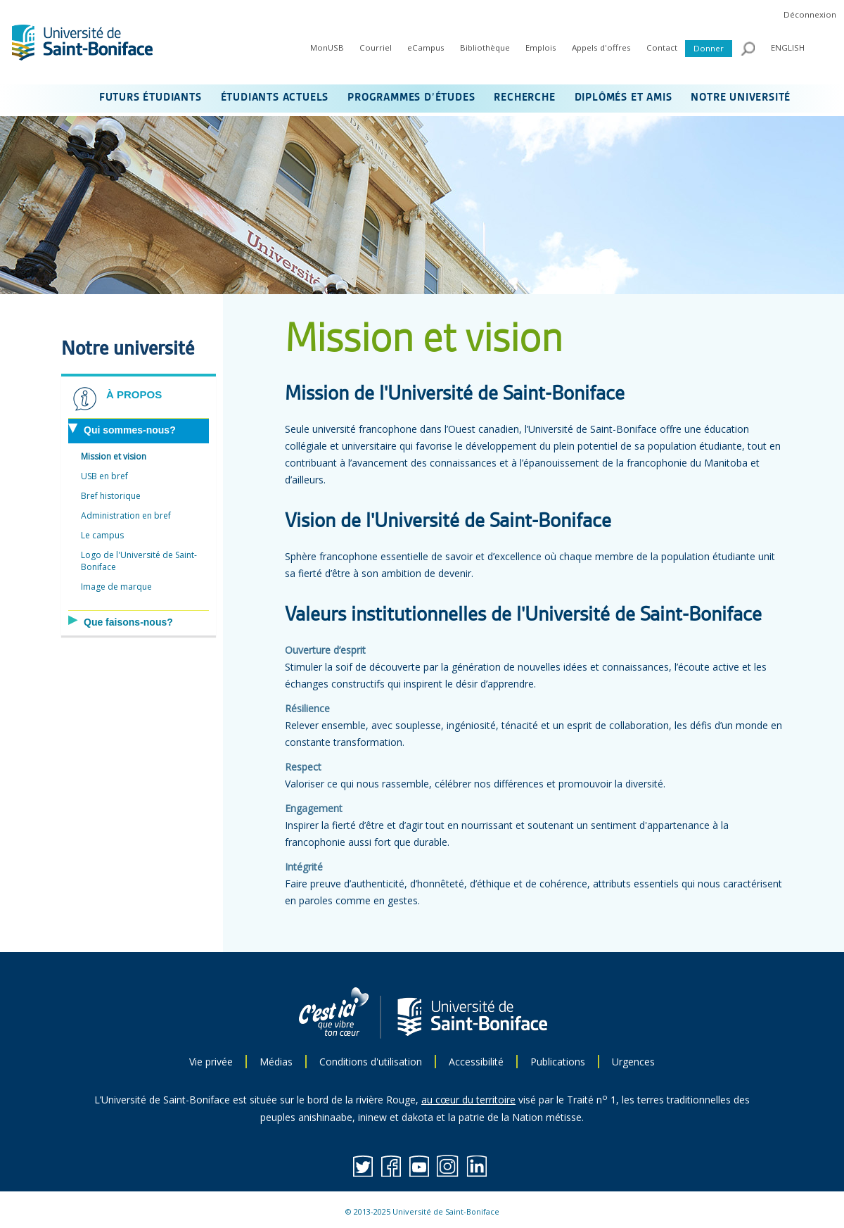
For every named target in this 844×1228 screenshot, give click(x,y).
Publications (557, 1061)
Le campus (102, 535)
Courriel (375, 47)
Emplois (540, 47)
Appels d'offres (601, 47)
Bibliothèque (485, 47)
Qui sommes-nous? (130, 430)
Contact (661, 47)
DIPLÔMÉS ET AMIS (623, 97)
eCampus (426, 47)
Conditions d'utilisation (370, 1061)
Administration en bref (126, 515)
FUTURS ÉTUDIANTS (150, 97)
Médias (276, 1061)
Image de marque (116, 587)
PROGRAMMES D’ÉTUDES (411, 97)
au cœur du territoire (468, 1099)
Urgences (633, 1061)
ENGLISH (788, 47)
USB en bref (104, 476)
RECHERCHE (524, 97)
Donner (708, 48)
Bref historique (111, 496)
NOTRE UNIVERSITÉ (741, 97)
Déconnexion (810, 14)
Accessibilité (476, 1061)
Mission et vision (113, 456)
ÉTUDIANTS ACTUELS (275, 97)
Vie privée (211, 1061)
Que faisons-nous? (128, 622)
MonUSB (327, 47)
